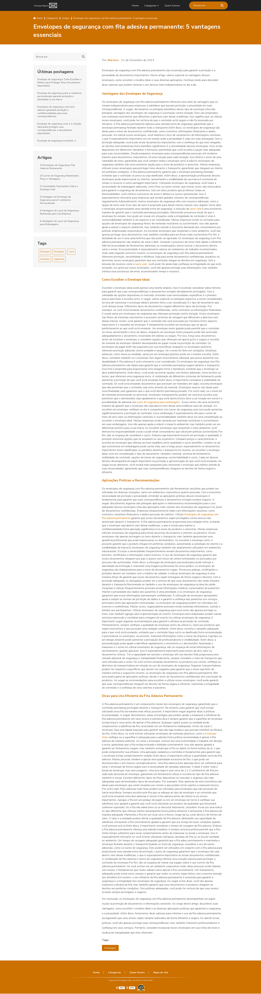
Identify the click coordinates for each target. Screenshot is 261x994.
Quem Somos (172, 5)
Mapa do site (158, 972)
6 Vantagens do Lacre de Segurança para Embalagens (59, 223)
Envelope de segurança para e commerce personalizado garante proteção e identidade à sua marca (59, 96)
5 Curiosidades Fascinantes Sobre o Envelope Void (59, 188)
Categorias (149, 5)
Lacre (71, 251)
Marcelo (113, 60)
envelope (44, 259)
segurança (59, 259)
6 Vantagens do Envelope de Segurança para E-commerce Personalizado (55, 200)
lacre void (196, 209)
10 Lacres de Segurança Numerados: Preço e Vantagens (59, 177)
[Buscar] (222, 5)
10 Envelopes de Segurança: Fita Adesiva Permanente (57, 167)
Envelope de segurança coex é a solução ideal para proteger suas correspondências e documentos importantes (59, 128)
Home (133, 5)
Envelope (44, 251)
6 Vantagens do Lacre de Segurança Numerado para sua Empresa (59, 212)
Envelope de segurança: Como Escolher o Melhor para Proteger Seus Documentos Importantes (59, 82)
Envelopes (59, 251)
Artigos (44, 157)
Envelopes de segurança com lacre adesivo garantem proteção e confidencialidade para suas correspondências (56, 111)
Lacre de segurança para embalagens (159, 402)
